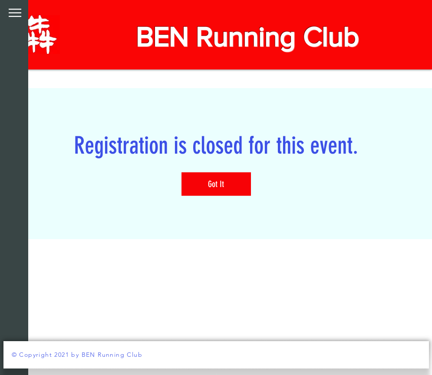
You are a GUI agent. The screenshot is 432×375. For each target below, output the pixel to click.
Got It (216, 184)
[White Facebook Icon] (13, 344)
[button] (15, 13)
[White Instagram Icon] (13, 362)
